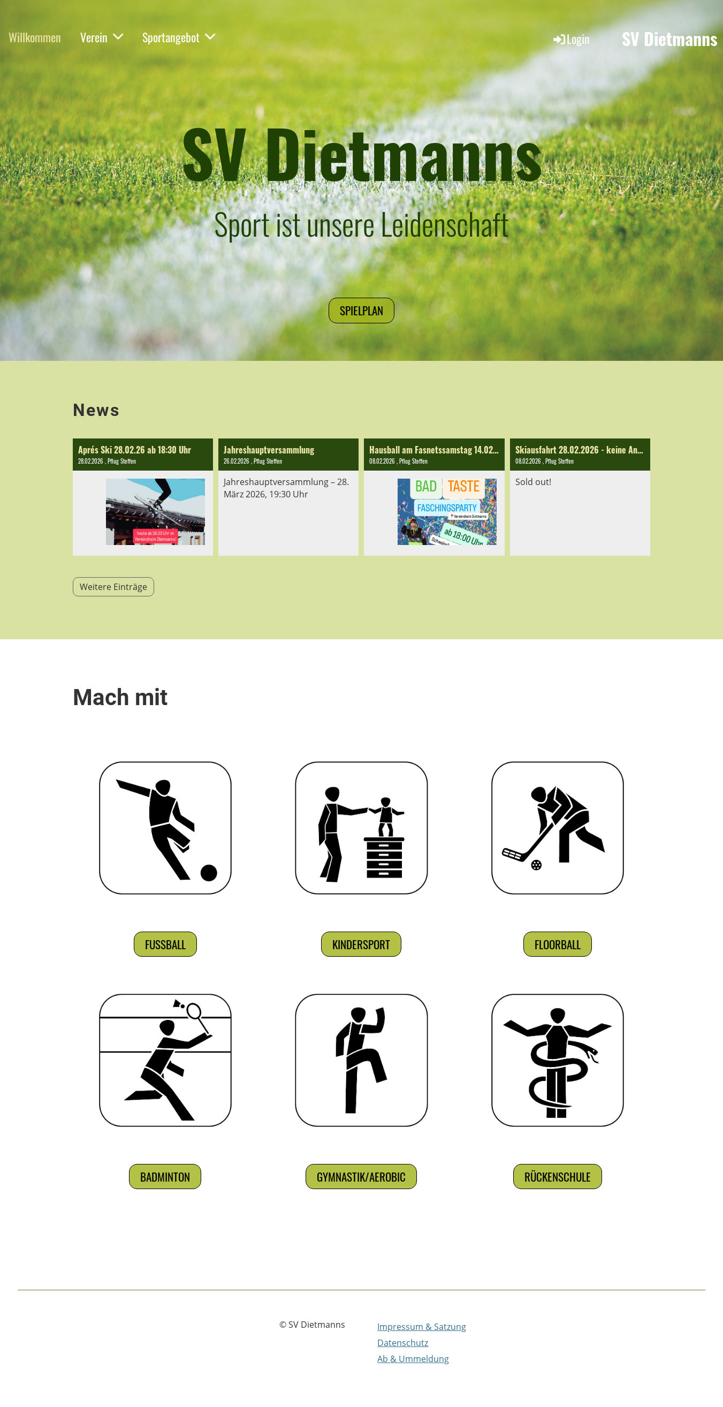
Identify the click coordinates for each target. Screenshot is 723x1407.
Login (571, 38)
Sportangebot (178, 37)
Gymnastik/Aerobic (361, 1176)
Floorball (558, 944)
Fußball (165, 944)
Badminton (165, 1176)
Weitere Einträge (113, 587)
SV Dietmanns (670, 39)
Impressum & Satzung (421, 1327)
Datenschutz (402, 1343)
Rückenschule (557, 1176)
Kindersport (361, 944)
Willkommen (35, 37)
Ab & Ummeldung (413, 1359)
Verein (101, 37)
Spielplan (361, 310)
